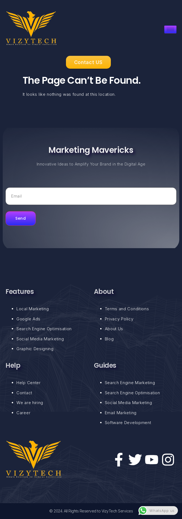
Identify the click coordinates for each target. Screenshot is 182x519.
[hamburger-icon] (170, 29)
